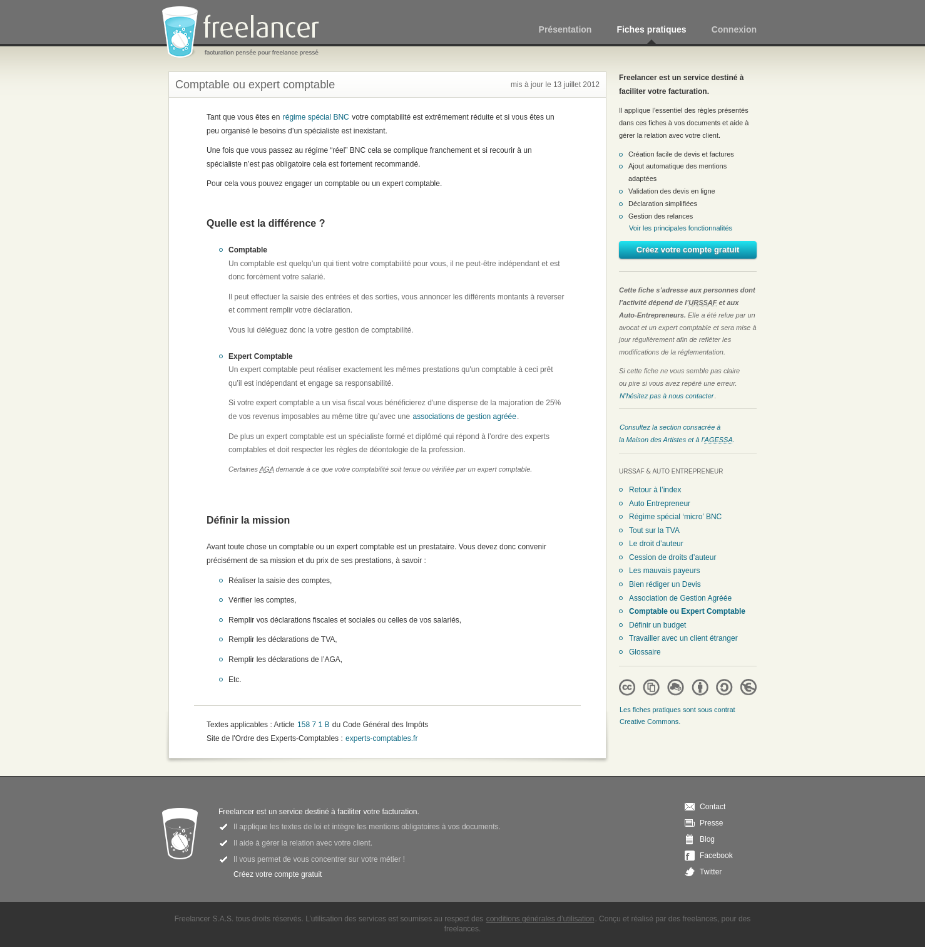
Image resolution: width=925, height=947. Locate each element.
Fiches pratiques (651, 29)
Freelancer (248, 33)
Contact (712, 806)
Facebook (716, 855)
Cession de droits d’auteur (672, 557)
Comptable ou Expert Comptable (687, 611)
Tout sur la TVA (654, 530)
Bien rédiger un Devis (665, 584)
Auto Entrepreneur (659, 503)
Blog (707, 839)
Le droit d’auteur (656, 543)
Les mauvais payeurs (664, 570)
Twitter (711, 871)
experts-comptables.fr (381, 738)
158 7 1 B (313, 724)
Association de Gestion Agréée (680, 598)
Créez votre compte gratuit (688, 249)
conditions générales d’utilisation (540, 918)
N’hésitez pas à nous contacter (666, 396)
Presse (711, 823)
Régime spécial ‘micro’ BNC (675, 516)
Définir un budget (657, 625)
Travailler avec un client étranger (683, 638)
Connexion (734, 29)
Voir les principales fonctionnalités (680, 228)
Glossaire (645, 652)
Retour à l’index (655, 489)
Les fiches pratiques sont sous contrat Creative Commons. (677, 716)
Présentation (565, 29)
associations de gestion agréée (464, 416)
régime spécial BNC (316, 117)
